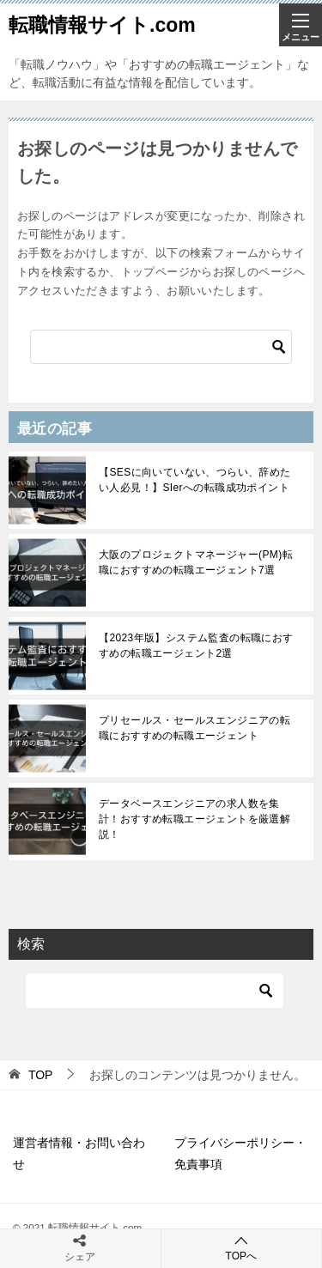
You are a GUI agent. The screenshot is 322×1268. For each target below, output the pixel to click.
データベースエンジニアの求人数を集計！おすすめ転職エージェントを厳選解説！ (194, 819)
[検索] (161, 347)
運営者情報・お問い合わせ (79, 1153)
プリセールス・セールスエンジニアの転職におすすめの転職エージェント (194, 728)
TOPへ (242, 1248)
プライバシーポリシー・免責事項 (240, 1153)
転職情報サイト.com (102, 25)
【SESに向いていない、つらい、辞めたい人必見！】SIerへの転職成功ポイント (195, 480)
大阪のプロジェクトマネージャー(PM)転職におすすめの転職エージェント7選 (196, 562)
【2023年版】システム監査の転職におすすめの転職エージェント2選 (196, 645)
